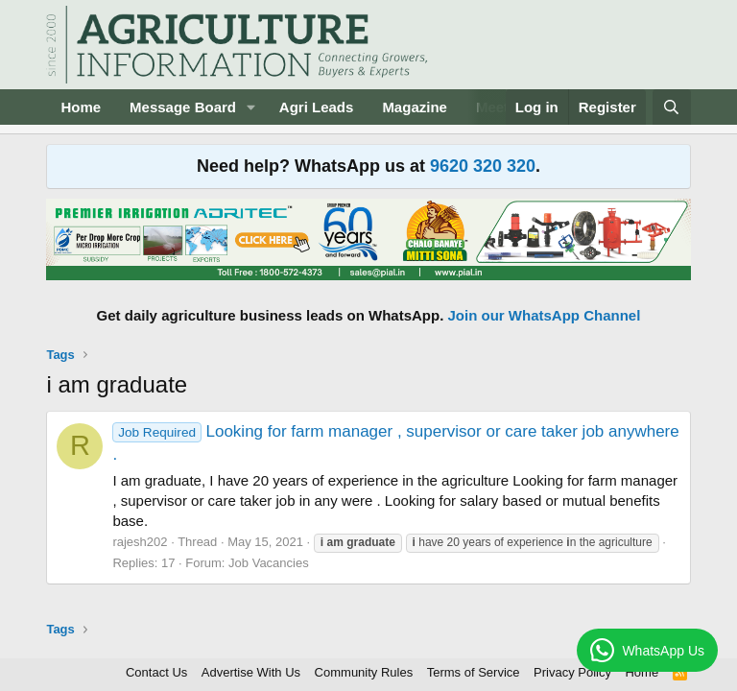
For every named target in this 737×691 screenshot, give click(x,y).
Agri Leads (316, 107)
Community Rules (364, 672)
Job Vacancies (268, 563)
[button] (251, 107)
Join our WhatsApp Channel (544, 315)
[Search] (671, 107)
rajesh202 (139, 542)
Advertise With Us (251, 672)
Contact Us (156, 672)
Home (80, 107)
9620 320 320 (482, 166)
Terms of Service (473, 672)
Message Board (183, 107)
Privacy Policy (572, 672)
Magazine (414, 107)
